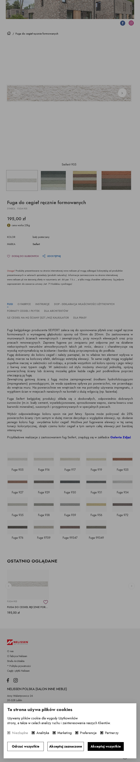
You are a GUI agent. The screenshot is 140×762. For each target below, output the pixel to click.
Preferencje (88, 733)
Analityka (42, 733)
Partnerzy (111, 733)
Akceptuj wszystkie (106, 746)
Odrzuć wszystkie (25, 746)
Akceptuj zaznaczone (65, 746)
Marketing (64, 733)
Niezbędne (20, 733)
